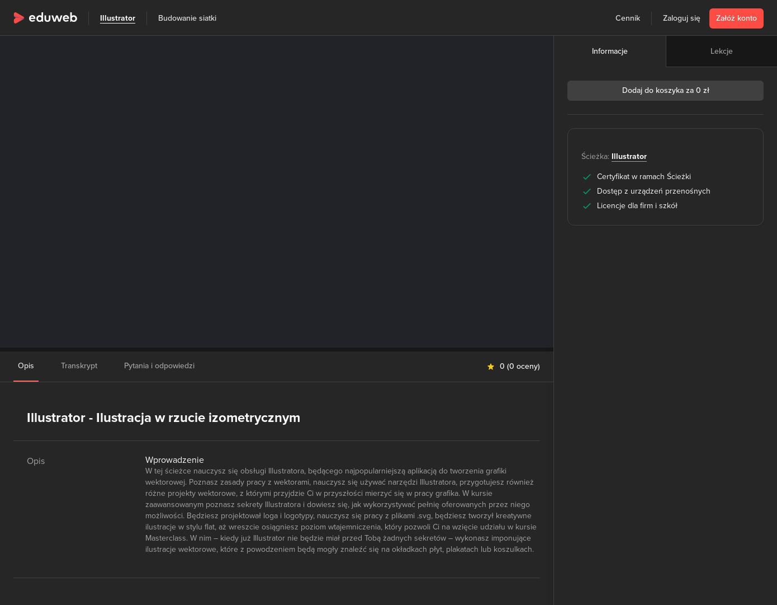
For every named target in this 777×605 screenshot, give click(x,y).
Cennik (627, 18)
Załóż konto (736, 18)
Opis (26, 365)
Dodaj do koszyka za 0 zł (665, 90)
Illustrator (117, 18)
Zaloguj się (681, 18)
